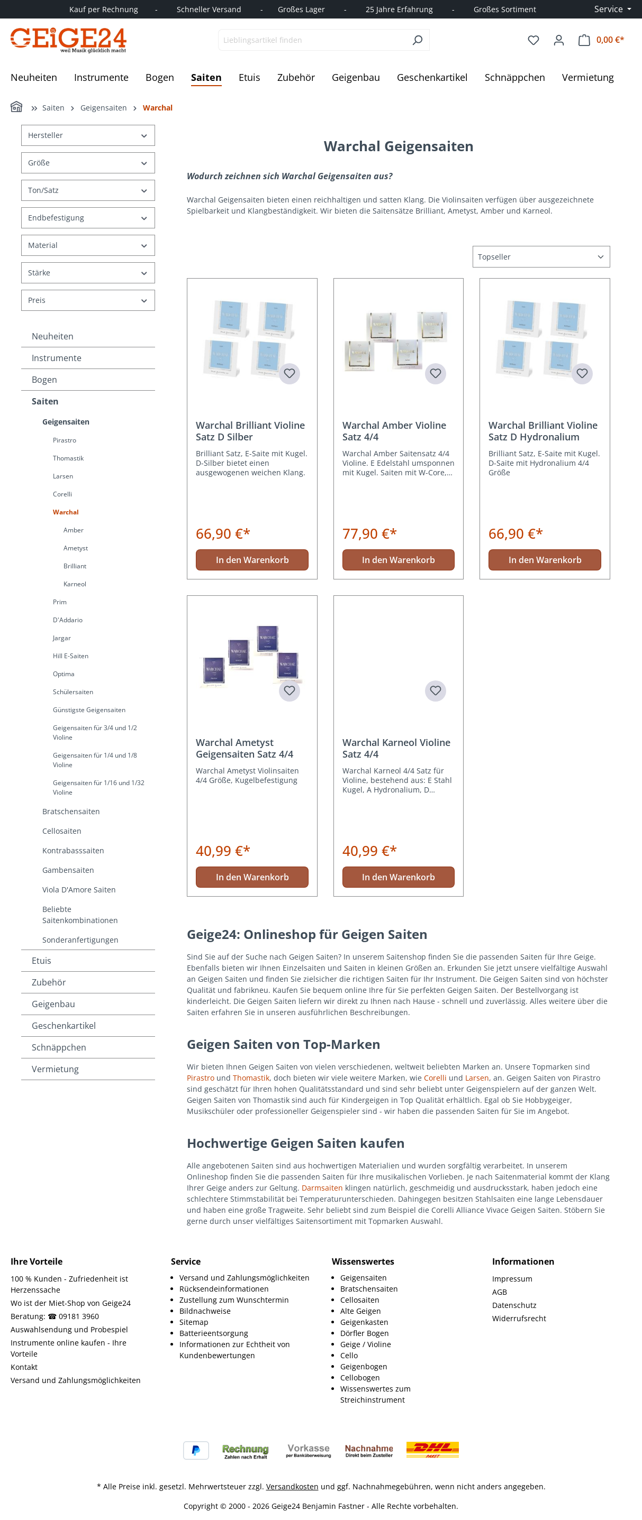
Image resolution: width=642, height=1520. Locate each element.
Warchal (66, 512)
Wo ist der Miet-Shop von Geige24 (71, 1303)
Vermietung (55, 1069)
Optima (64, 673)
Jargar (62, 637)
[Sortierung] (541, 257)
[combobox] (311, 40)
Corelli (62, 494)
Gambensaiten (68, 870)
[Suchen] (417, 40)
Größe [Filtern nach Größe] (88, 163)
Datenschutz (514, 1305)
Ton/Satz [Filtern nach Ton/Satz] (88, 190)
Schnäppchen (59, 1047)
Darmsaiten (322, 1188)
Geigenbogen (363, 1366)
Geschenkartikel (64, 1025)
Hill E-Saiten (70, 655)
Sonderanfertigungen (80, 940)
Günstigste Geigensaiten (89, 709)
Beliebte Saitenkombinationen (80, 914)
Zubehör (49, 982)
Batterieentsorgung (213, 1333)
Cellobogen (360, 1377)
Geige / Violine (365, 1344)
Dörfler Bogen (364, 1333)
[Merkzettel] (533, 40)
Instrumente (57, 358)
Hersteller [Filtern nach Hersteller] (88, 135)
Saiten (45, 401)
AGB (499, 1292)
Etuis (41, 960)
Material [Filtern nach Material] (88, 245)
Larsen (63, 476)
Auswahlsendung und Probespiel (69, 1329)
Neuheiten (53, 336)
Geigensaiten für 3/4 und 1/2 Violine (95, 732)
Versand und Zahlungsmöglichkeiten (76, 1380)
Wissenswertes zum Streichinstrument (375, 1394)
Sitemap (194, 1322)
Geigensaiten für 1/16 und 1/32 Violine (98, 787)
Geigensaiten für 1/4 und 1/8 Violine (95, 760)
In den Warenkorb (252, 560)
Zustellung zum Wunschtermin (234, 1300)
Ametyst (76, 547)
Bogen (44, 379)
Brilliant (75, 565)
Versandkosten (292, 1486)
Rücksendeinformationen (224, 1289)
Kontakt (24, 1367)
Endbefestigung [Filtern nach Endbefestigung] (88, 218)
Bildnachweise (205, 1311)
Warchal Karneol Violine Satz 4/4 (396, 748)
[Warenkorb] (601, 40)
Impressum (512, 1279)
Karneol (75, 583)
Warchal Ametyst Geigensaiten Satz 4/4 (244, 748)
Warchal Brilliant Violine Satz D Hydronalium (543, 431)
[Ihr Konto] (559, 40)
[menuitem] (244, 1277)
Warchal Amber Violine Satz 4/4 (394, 431)
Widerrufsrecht (519, 1318)
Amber (74, 530)
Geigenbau (53, 1004)
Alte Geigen (360, 1311)
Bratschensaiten (71, 811)
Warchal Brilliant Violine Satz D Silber (250, 431)
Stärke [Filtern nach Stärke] (88, 273)
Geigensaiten (65, 422)
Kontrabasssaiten (73, 850)
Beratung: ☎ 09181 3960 (55, 1316)
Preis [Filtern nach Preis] (88, 300)
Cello (349, 1355)
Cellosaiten (62, 831)
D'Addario (68, 619)
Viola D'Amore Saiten (79, 890)
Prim (60, 601)
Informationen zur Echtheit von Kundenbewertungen (234, 1349)
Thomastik (68, 458)
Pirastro (64, 440)
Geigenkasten (364, 1322)
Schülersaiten (73, 691)
